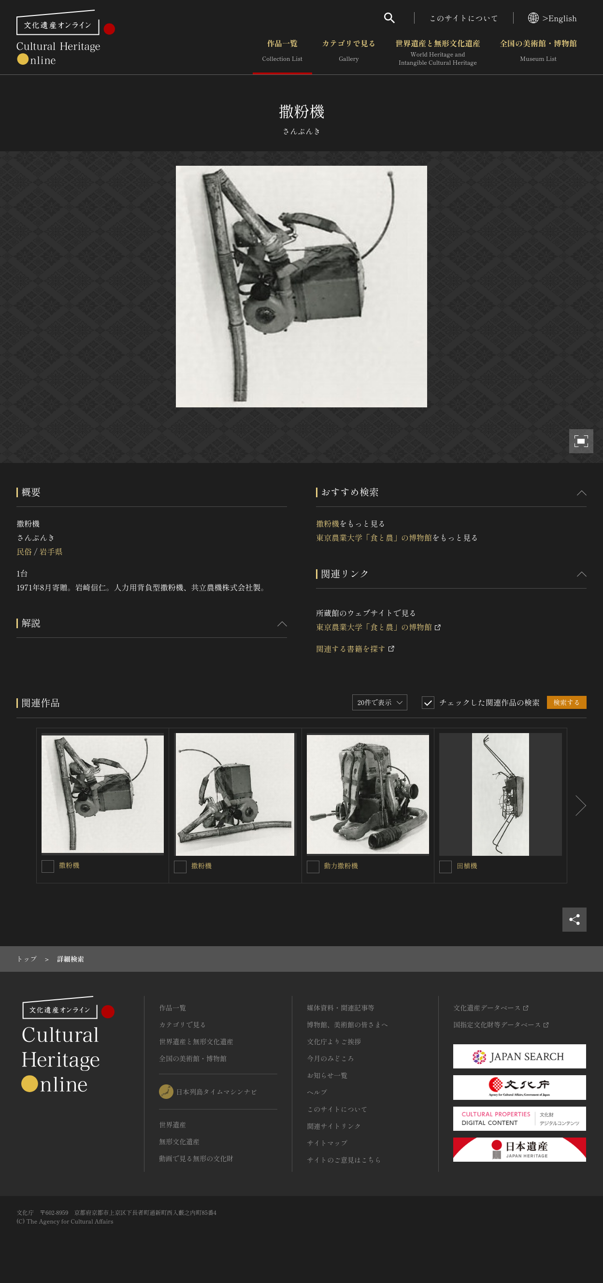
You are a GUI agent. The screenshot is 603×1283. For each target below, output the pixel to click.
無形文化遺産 (179, 1141)
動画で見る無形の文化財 (196, 1158)
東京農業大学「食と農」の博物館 (374, 537)
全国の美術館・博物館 (538, 52)
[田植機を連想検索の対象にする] (445, 867)
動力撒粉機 (341, 865)
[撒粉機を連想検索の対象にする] (48, 866)
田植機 (467, 865)
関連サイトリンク (334, 1126)
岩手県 (50, 551)
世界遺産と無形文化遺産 (437, 52)
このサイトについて (464, 18)
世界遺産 (172, 1124)
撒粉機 (327, 523)
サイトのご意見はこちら (344, 1160)
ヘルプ (317, 1092)
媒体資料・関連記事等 (340, 1007)
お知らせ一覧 (327, 1075)
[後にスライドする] (577, 805)
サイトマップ (327, 1143)
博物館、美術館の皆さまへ (347, 1024)
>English (552, 18)
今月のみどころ (330, 1058)
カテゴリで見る (349, 52)
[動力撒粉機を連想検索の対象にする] (313, 867)
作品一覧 (282, 52)
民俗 (24, 551)
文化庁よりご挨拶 (334, 1041)
